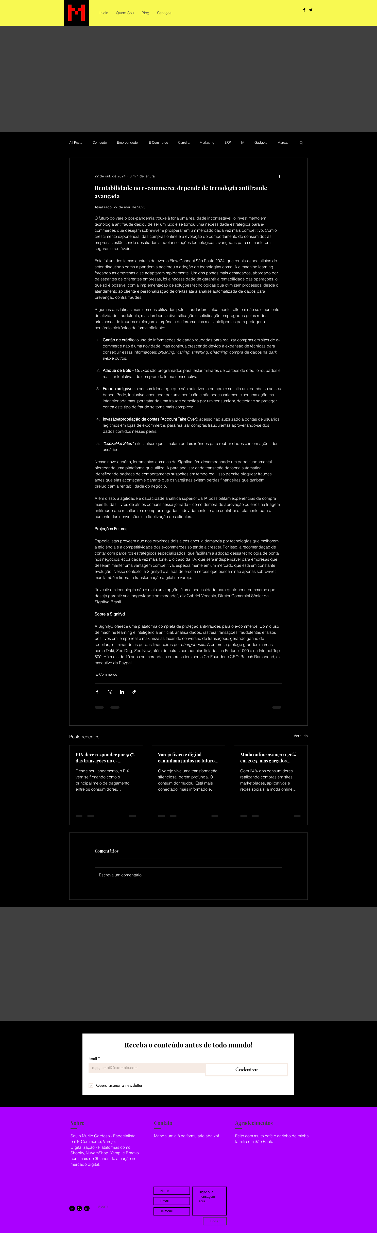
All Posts (75, 142)
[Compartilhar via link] (134, 691)
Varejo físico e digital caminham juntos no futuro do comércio (186, 758)
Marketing (207, 142)
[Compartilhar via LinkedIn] (121, 691)
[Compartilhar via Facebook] (97, 691)
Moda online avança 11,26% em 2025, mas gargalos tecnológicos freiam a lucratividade (268, 758)
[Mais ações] (279, 176)
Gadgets (260, 142)
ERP (228, 142)
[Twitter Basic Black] (311, 10)
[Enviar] (215, 1221)
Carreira (184, 142)
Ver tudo (301, 736)
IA (242, 142)
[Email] (145, 1067)
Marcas (283, 142)
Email (94, 1058)
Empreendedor (128, 142)
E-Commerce (158, 142)
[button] (301, 142)
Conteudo (100, 142)
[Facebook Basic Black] (304, 10)
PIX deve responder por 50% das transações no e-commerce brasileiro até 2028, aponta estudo (105, 758)
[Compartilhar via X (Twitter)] (109, 691)
